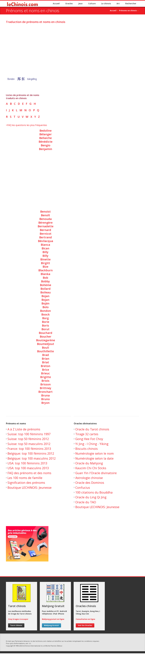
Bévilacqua (45, 241)
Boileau (45, 292)
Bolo (45, 307)
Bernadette (45, 226)
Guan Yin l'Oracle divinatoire (96, 473)
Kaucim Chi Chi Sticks (90, 468)
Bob (45, 278)
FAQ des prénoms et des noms (29, 473)
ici (30, 643)
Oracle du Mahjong (89, 463)
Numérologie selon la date (94, 458)
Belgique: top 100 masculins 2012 (32, 458)
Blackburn (45, 270)
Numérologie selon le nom (94, 453)
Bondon (45, 311)
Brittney (45, 388)
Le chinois (106, 3)
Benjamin (45, 149)
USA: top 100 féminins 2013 (27, 463)
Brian (45, 358)
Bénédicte (45, 142)
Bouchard (45, 333)
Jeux (80, 3)
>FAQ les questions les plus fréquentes (26, 125)
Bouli (45, 347)
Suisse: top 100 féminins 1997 (29, 434)
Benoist (45, 211)
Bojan (45, 296)
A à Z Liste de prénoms (24, 429)
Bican (45, 248)
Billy (45, 252)
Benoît (45, 215)
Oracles (69, 3)
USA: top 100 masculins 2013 (28, 468)
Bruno (45, 399)
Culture (92, 3)
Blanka (45, 274)
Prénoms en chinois (128, 10)
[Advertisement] (72, 46)
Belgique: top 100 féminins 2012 (31, 453)
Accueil (56, 3)
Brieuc (45, 373)
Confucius (82, 487)
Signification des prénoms (26, 483)
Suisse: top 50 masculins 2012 (29, 444)
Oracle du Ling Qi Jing (90, 497)
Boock (45, 314)
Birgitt (45, 263)
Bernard (45, 230)
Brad (45, 355)
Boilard (45, 289)
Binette (45, 259)
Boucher (45, 336)
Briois (45, 381)
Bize (45, 266)
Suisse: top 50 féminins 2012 (28, 439)
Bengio (45, 145)
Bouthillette (45, 351)
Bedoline (46, 130)
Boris (45, 325)
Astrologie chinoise (89, 478)
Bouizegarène (45, 340)
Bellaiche (45, 138)
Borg (45, 318)
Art (118, 3)
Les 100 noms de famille (25, 478)
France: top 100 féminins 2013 (29, 449)
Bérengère (45, 222)
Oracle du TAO (85, 502)
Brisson (45, 384)
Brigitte (45, 377)
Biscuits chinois (86, 449)
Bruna (45, 395)
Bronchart (45, 392)
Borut (45, 329)
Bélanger (45, 134)
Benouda (45, 219)
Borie (45, 322)
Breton (45, 366)
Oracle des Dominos (89, 483)
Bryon (45, 403)
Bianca (45, 245)
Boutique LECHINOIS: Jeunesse (30, 487)
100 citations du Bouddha (94, 492)
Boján (45, 303)
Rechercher (130, 3)
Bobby (45, 281)
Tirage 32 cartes (86, 434)
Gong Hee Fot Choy (89, 439)
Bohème (45, 285)
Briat (45, 362)
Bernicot (45, 234)
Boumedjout (45, 344)
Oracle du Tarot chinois (92, 429)
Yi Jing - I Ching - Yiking (91, 444)
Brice (45, 370)
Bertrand (45, 237)
